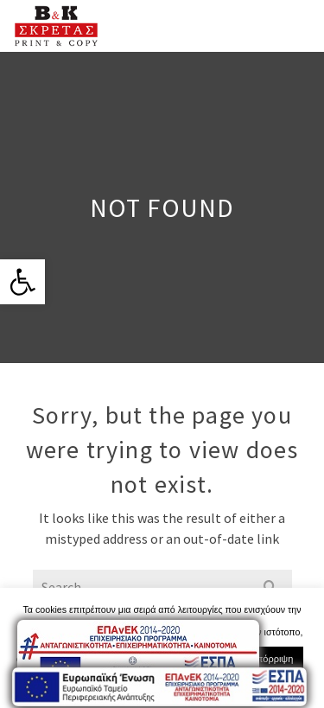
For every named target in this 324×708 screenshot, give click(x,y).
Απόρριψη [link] (271, 659)
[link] (22, 281)
